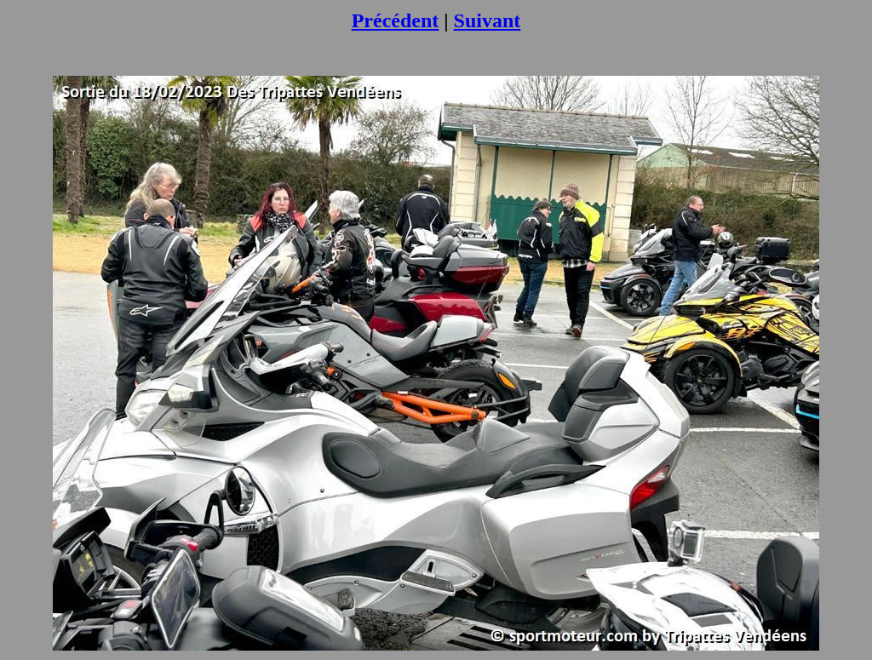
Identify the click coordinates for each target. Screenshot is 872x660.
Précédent (395, 20)
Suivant (487, 20)
